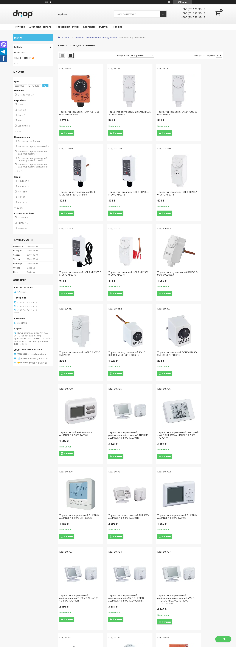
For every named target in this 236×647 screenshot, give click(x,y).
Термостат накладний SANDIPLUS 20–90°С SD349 (158, 113)
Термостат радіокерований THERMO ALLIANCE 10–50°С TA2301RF (74, 443)
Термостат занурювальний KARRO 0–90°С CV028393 (74, 273)
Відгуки (103, 26)
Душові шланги (129, 618)
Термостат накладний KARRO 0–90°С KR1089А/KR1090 (161, 527)
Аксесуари (19, 618)
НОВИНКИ (19, 52)
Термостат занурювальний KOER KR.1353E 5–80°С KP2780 (203, 113)
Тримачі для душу (131, 626)
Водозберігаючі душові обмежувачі (140, 609)
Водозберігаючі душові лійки (136, 605)
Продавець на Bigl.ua (118, 641)
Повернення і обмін (67, 26)
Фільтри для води (184, 626)
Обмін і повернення (78, 613)
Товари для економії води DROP (30, 600)
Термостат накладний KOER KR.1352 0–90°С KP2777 (201, 193)
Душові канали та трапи (187, 609)
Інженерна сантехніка (25, 626)
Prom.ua (133, 638)
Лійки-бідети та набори (134, 622)
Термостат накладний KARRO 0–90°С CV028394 (119, 273)
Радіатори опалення (185, 618)
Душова (18, 609)
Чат (223, 639)
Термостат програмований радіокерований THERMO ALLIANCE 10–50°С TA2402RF (159, 443)
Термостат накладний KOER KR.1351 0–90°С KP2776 (117, 193)
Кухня (17, 613)
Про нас (117, 26)
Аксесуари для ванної (186, 600)
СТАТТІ (18, 63)
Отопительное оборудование (101, 37)
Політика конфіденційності (136, 644)
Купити (68, 132)
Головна (20, 26)
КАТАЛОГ (67, 37)
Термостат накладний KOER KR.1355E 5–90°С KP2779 (159, 193)
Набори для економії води (135, 600)
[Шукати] (163, 14)
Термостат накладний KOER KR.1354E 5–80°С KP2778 (74, 193)
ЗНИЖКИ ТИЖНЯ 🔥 (24, 57)
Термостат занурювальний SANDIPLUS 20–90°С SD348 (116, 113)
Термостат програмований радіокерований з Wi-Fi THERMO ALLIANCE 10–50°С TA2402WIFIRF (204, 444)
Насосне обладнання (186, 613)
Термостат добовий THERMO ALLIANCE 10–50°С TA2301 (75, 356)
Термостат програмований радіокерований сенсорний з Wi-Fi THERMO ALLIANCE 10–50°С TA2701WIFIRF (77, 530)
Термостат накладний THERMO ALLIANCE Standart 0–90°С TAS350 (119, 529)
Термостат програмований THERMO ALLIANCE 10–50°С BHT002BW (201, 357)
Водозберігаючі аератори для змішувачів (143, 613)
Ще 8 (20, 207)
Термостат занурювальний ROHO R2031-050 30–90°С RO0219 (158, 275)
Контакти (89, 26)
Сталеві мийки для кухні (187, 622)
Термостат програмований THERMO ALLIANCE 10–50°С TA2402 (117, 443)
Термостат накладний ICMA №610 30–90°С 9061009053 (74, 113)
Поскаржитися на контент (110, 644)
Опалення (79, 37)
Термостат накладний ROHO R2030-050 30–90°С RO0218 (201, 273)
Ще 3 (20, 171)
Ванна (17, 605)
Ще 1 (20, 131)
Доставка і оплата (40, 26)
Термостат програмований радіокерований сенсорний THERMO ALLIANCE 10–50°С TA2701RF (117, 358)
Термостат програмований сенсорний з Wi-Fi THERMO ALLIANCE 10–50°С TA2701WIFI (160, 357)
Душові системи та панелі (188, 605)
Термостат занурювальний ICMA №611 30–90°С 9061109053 (204, 527)
